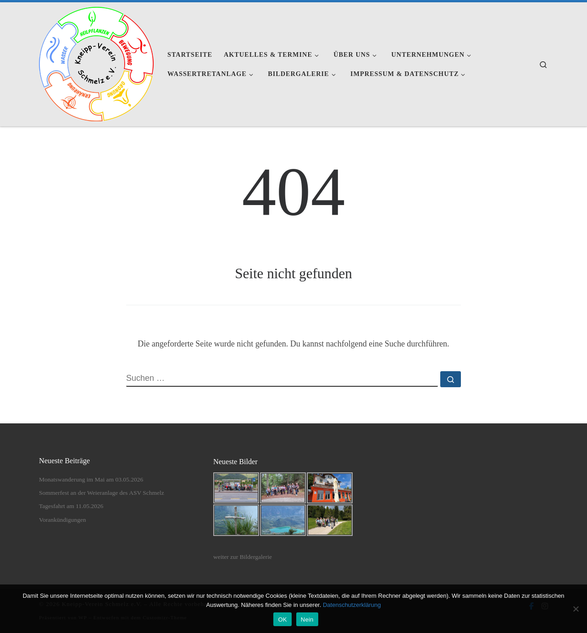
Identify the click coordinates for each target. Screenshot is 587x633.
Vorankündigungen (62, 519)
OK (282, 619)
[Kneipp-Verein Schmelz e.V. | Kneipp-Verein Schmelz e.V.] (96, 63)
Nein (307, 619)
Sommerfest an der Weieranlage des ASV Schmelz (101, 492)
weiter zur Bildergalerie (242, 556)
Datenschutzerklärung (352, 604)
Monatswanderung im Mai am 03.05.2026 (91, 479)
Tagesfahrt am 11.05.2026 (71, 506)
